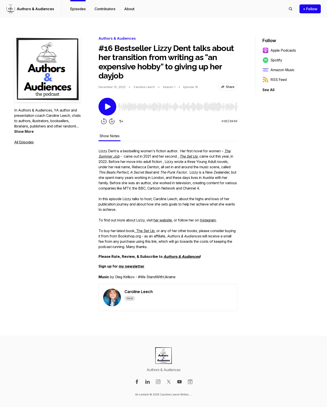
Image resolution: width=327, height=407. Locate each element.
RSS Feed (274, 79)
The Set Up (145, 231)
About (129, 9)
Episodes (78, 9)
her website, (163, 220)
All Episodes (24, 142)
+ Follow (310, 9)
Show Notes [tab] (109, 136)
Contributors (105, 9)
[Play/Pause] (107, 106)
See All (268, 90)
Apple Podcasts (279, 50)
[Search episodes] (290, 9)
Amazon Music (278, 70)
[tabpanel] (167, 216)
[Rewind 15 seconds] (104, 121)
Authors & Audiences (35, 9)
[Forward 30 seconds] (112, 121)
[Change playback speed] (121, 121)
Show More (24, 131)
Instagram (208, 220)
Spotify (272, 60)
